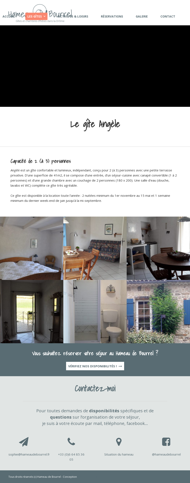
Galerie (142, 16)
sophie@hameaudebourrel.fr (29, 454)
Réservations (112, 16)
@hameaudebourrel (166, 454)
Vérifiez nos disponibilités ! (95, 366)
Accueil (9, 16)
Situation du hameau (118, 454)
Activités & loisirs (73, 16)
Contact (167, 16)
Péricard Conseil (87, 477)
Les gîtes (34, 16)
